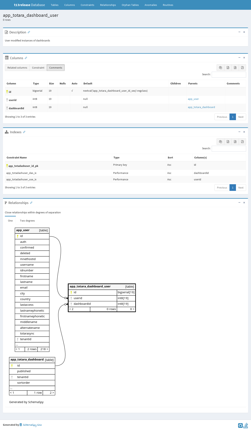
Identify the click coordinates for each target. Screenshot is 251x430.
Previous (222, 117)
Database (29, 5)
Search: (224, 75)
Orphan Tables (130, 5)
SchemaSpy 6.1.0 (31, 425)
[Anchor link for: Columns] (25, 57)
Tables (56, 5)
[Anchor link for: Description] (28, 32)
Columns (69, 5)
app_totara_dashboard (201, 107)
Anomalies (151, 5)
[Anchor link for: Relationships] (30, 202)
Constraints (87, 5)
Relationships (108, 5)
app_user (193, 99)
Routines (168, 5)
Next (241, 117)
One (10, 220)
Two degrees (27, 220)
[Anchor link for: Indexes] (23, 131)
